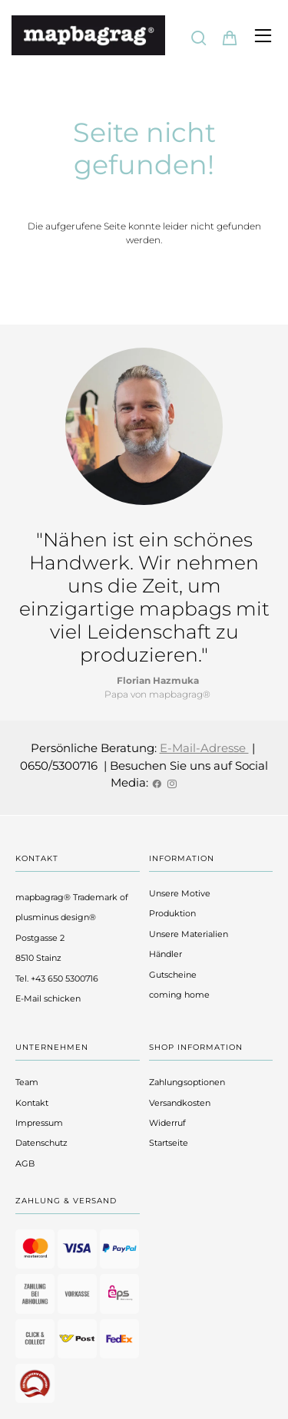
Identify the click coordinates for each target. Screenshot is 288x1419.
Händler (165, 954)
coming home (179, 994)
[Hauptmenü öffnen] (263, 35)
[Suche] (198, 37)
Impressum (39, 1122)
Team (26, 1082)
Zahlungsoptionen (187, 1082)
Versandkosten (179, 1102)
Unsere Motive (179, 893)
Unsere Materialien (188, 934)
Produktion (172, 913)
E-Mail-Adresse (204, 748)
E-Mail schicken (48, 998)
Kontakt (31, 1102)
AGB (25, 1163)
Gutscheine (173, 974)
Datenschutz (41, 1142)
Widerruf (167, 1122)
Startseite (168, 1142)
